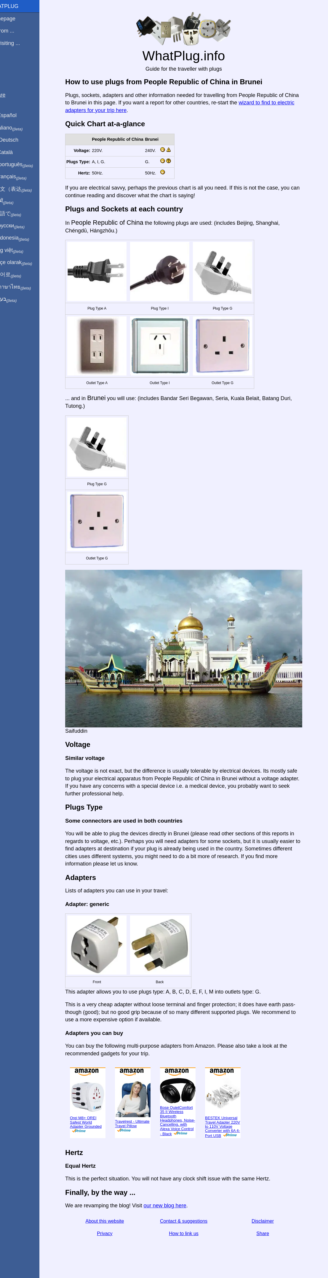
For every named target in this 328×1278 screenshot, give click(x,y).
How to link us (191, 1233)
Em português (25, 164)
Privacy (111, 1233)
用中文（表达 (24, 189)
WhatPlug (17, 6)
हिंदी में (15, 201)
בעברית (17, 299)
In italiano (20, 128)
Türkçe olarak (24, 262)
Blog (8, 65)
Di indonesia (23, 238)
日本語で (19, 214)
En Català (15, 152)
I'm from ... (15, 31)
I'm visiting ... (18, 43)
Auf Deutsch (17, 140)
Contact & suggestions (190, 1221)
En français (22, 177)
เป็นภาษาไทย (24, 287)
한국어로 (19, 274)
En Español (17, 115)
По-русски (21, 226)
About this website (111, 1221)
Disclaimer (270, 1221)
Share (269, 1233)
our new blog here (172, 1206)
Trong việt (20, 250)
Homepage (16, 19)
